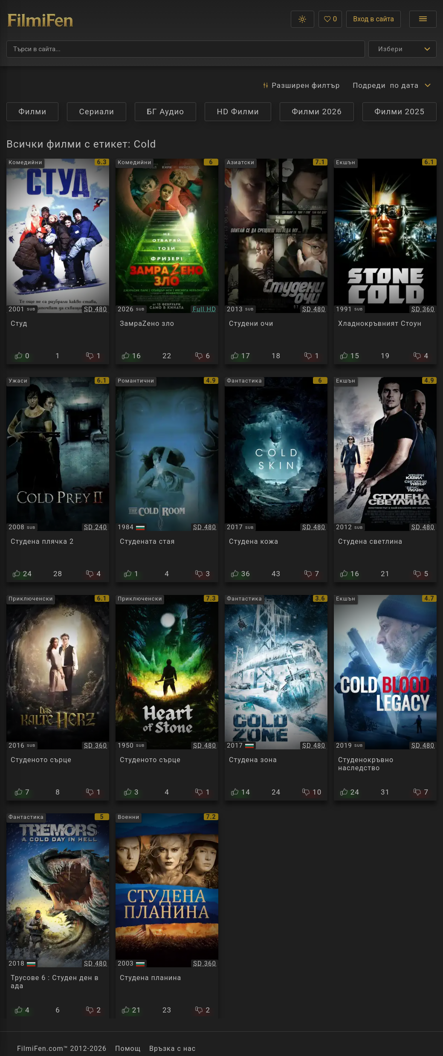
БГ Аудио (165, 111)
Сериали (96, 111)
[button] (302, 19)
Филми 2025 (399, 111)
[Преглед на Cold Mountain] (167, 916)
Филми (32, 111)
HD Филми (238, 111)
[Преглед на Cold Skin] (276, 480)
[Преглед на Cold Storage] (167, 261)
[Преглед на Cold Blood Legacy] (385, 698)
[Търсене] (185, 49)
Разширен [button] (301, 85)
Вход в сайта (373, 19)
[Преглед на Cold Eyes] (276, 261)
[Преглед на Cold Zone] (276, 698)
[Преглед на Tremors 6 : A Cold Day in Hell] (57, 916)
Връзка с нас (172, 1048)
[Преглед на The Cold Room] (167, 480)
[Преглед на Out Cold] (57, 261)
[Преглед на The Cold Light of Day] (385, 480)
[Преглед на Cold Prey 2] (57, 480)
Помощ (128, 1048)
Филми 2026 (317, 111)
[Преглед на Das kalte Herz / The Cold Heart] (57, 698)
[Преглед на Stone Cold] (385, 261)
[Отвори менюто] (423, 19)
